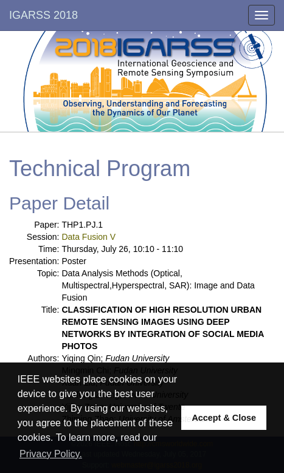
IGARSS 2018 (43, 15)
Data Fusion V (88, 237)
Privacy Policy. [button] (50, 454)
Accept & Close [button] (224, 418)
